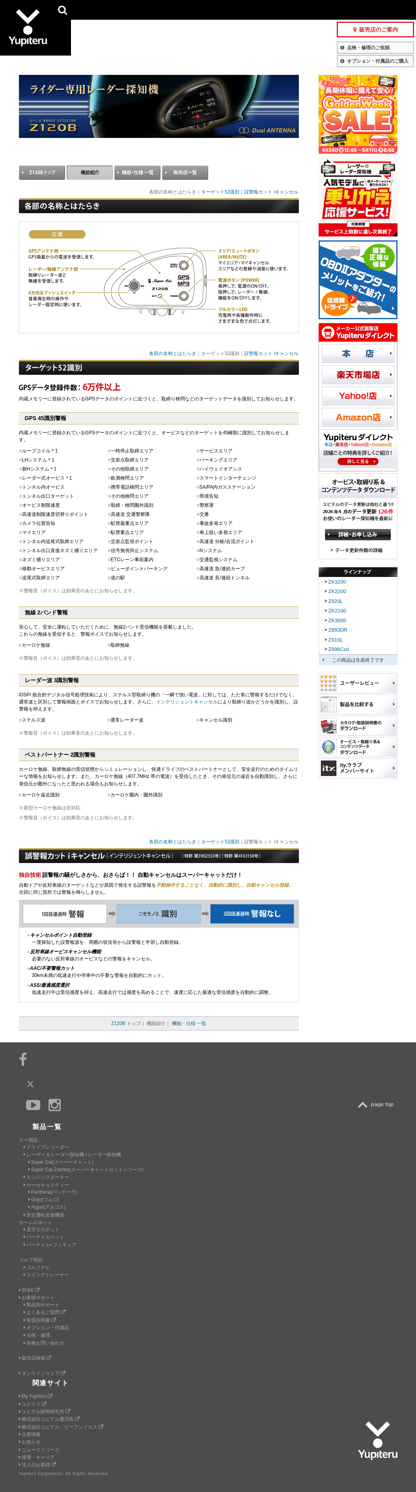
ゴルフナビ (37, 1267)
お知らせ (30, 1442)
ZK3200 (337, 582)
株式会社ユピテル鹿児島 (49, 1419)
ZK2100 (337, 611)
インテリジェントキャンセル (187, 702)
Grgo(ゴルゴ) (43, 1199)
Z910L (335, 640)
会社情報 (208, 10)
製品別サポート (42, 1305)
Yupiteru (35, 35)
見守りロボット (42, 1229)
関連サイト (50, 1383)
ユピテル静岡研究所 (44, 1411)
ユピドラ (33, 1404)
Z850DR (337, 630)
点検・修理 (37, 1335)
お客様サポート (275, 10)
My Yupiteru (36, 1396)
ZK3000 (337, 620)
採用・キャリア (37, 1457)
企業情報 (30, 1434)
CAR (91, 10)
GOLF (130, 10)
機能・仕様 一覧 (189, 1023)
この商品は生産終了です (358, 660)
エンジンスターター (46, 1177)
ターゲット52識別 (220, 192)
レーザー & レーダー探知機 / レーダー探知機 (72, 1154)
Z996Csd (338, 649)
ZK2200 (337, 591)
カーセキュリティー (46, 1185)
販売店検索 (35, 1358)
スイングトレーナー (46, 1275)
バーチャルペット (44, 1237)
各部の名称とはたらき (172, 353)
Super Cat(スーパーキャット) (60, 1162)
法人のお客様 (37, 1465)
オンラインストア (42, 1373)
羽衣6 (29, 1290)
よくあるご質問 (44, 1312)
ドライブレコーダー (46, 1147)
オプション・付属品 (46, 1327)
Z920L (335, 601)
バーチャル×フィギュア (50, 1245)
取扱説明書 (40, 1320)
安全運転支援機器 (44, 1215)
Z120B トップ (126, 1023)
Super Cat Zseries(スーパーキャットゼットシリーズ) (86, 1169)
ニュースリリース (39, 1450)
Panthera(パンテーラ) (52, 1192)
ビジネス (170, 10)
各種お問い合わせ (44, 1343)
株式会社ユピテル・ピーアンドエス (61, 1427)
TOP (377, 1104)
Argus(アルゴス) (47, 1207)
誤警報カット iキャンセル (271, 192)
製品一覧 (236, 10)
